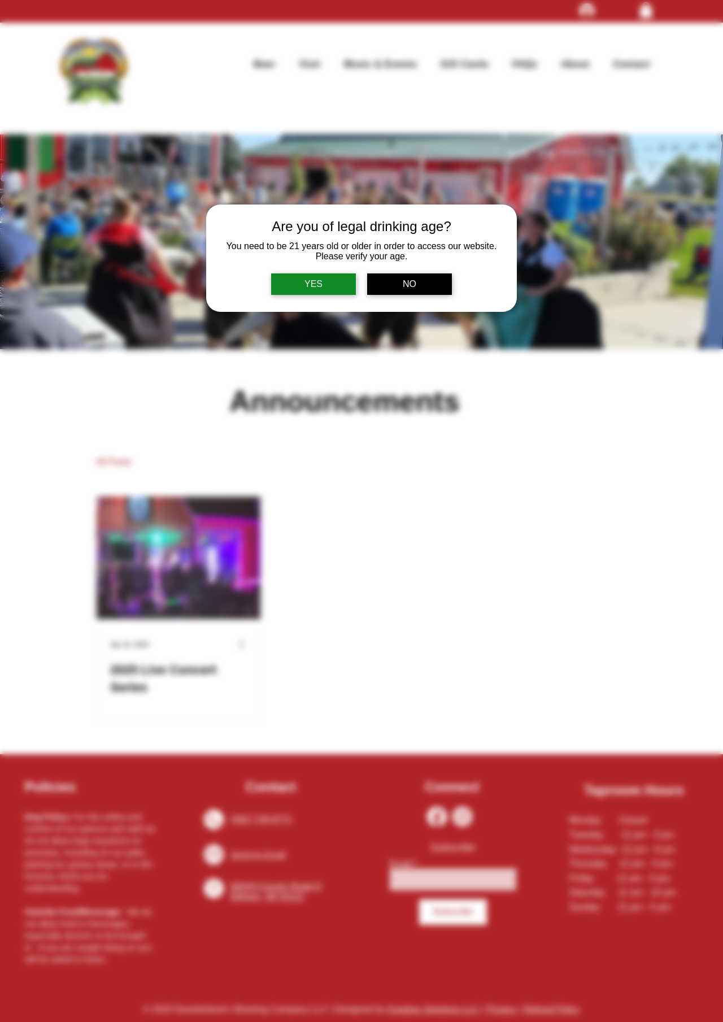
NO (409, 284)
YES (313, 284)
